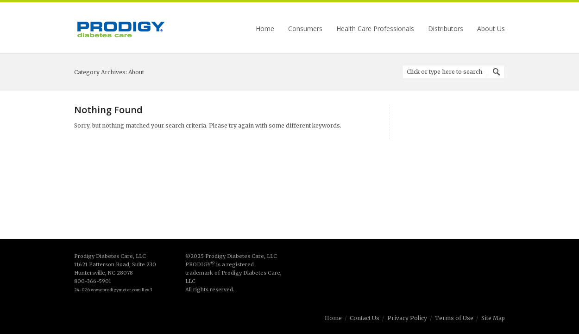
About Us (491, 29)
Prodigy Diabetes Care (120, 29)
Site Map (493, 318)
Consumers (305, 29)
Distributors (445, 29)
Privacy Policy (407, 318)
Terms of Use (454, 318)
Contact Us (364, 318)
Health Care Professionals (375, 29)
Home (265, 29)
